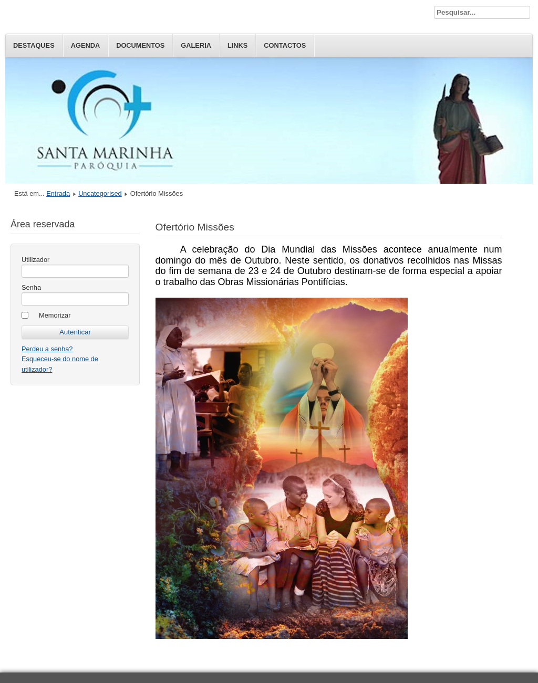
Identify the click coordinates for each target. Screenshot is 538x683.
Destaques (34, 45)
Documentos (140, 45)
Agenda (85, 45)
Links (237, 45)
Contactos (285, 45)
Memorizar (54, 315)
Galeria (196, 45)
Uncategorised (100, 193)
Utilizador (35, 260)
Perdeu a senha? (47, 349)
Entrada (58, 193)
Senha (31, 287)
